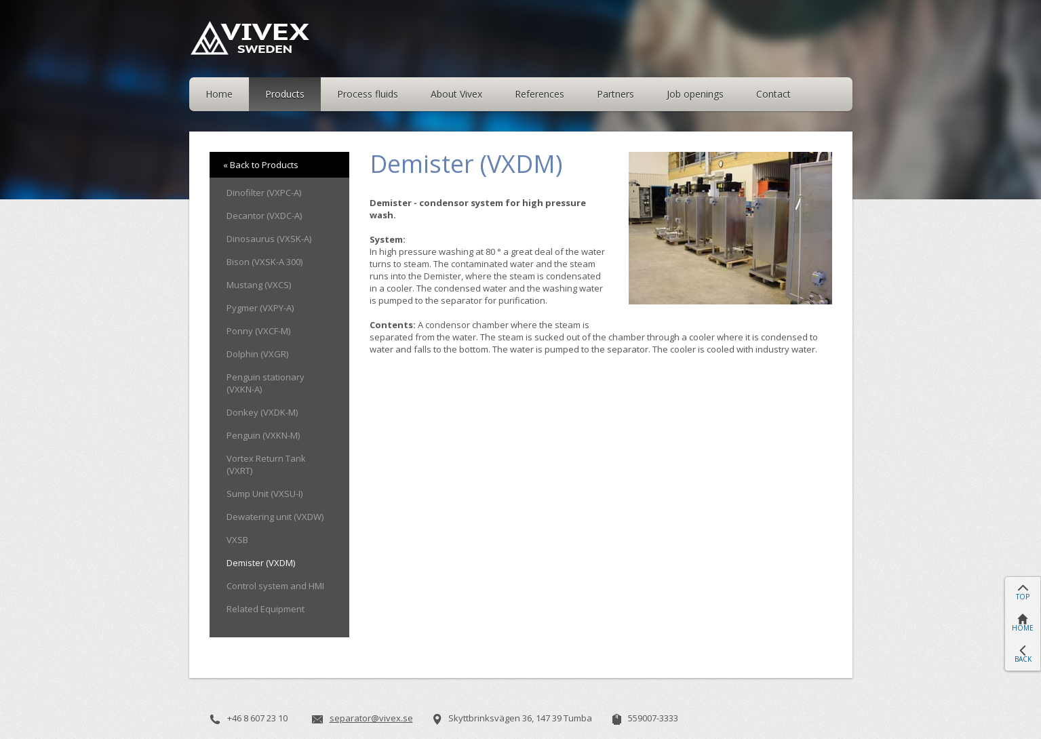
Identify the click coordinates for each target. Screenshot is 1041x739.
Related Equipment (266, 609)
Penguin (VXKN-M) (263, 435)
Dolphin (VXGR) (257, 354)
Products (285, 93)
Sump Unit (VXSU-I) (264, 493)
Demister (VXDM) (261, 563)
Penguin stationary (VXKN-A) (266, 383)
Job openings (695, 93)
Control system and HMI (275, 586)
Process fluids (367, 93)
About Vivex (456, 93)
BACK (1023, 659)
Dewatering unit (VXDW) (275, 517)
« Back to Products (260, 165)
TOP (1022, 596)
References (539, 93)
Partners (615, 93)
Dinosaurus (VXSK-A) (269, 239)
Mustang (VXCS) (259, 285)
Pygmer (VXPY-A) (260, 308)
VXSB (237, 540)
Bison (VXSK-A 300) (264, 262)
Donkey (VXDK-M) (262, 412)
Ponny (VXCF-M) (258, 331)
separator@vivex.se (371, 718)
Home (219, 93)
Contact (773, 93)
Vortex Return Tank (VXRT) (266, 464)
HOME (1023, 628)
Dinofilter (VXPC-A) (264, 192)
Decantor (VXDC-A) (264, 215)
